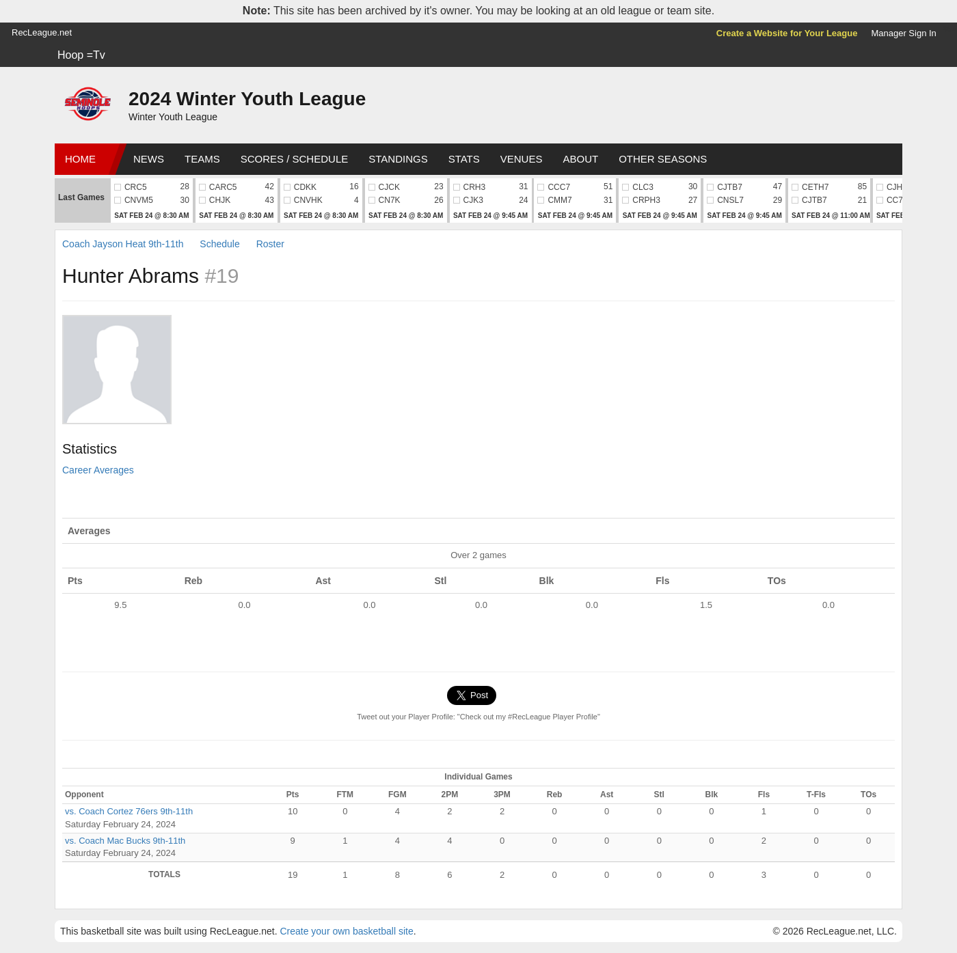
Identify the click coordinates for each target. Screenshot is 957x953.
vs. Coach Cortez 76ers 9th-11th (129, 811)
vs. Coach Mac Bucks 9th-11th (125, 840)
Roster (270, 243)
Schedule (219, 243)
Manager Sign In (903, 33)
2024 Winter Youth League (247, 98)
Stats (464, 159)
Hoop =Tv (81, 55)
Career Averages (98, 470)
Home (80, 159)
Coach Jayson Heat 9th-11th (122, 243)
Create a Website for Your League (787, 33)
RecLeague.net (42, 32)
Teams (202, 159)
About (580, 159)
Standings (397, 159)
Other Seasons (663, 159)
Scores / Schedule (295, 159)
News (148, 159)
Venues (521, 159)
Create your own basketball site (346, 931)
